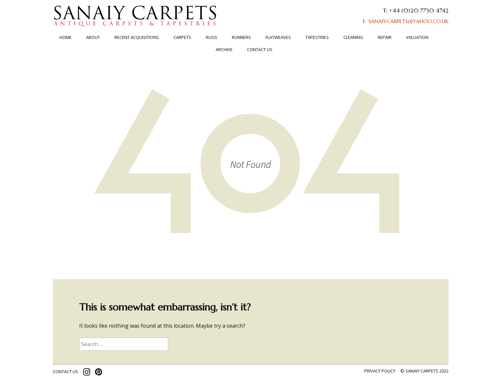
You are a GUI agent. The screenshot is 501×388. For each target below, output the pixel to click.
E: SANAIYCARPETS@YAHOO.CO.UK (406, 21)
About (93, 37)
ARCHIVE (224, 49)
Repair (384, 37)
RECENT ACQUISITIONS (136, 37)
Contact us (259, 49)
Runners (241, 37)
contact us (65, 371)
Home (65, 37)
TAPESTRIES (317, 37)
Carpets (182, 37)
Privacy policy (379, 371)
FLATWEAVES (278, 37)
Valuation (417, 37)
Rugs (211, 37)
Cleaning (353, 37)
